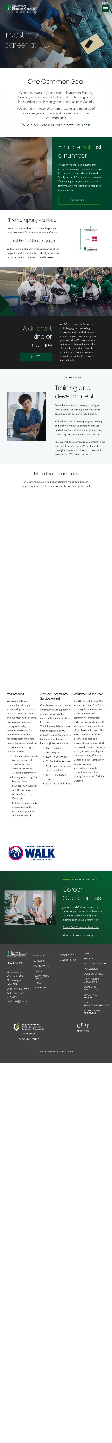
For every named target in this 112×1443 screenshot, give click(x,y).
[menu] (105, 8)
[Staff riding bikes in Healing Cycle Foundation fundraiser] (80, 523)
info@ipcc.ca (20, 1001)
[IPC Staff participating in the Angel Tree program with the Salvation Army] (31, 560)
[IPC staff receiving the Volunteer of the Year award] (31, 658)
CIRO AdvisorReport (29, 1039)
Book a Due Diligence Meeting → (81, 928)
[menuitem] (44, 955)
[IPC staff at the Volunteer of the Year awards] (31, 608)
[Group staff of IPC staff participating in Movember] (80, 670)
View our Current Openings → (79, 935)
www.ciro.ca (29, 1034)
